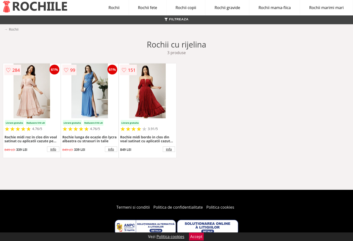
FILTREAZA (176, 19)
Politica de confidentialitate (178, 207)
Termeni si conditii (133, 207)
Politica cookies (220, 207)
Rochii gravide (227, 7)
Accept (196, 236)
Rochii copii (186, 7)
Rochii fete (147, 7)
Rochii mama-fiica (274, 7)
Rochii (114, 7)
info (53, 149)
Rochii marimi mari (326, 7)
